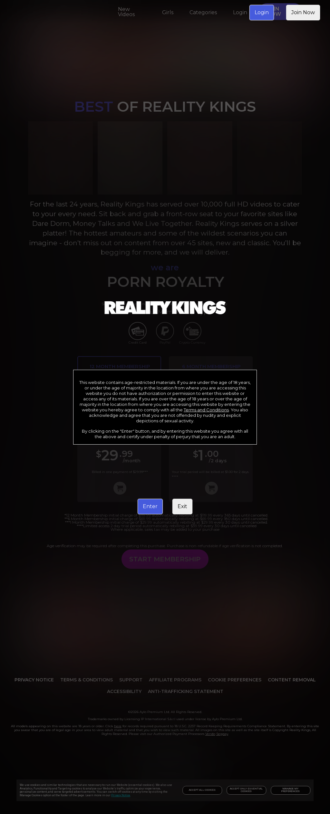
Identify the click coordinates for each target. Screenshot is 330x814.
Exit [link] (182, 506)
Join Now (303, 12)
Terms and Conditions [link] (206, 409)
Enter (150, 506)
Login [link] (262, 12)
